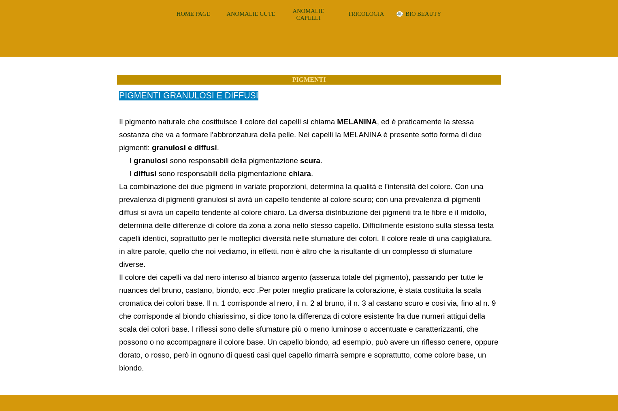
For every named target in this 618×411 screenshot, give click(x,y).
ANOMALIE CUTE (250, 14)
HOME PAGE (194, 14)
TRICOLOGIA (366, 14)
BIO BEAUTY (423, 14)
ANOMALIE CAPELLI (308, 14)
